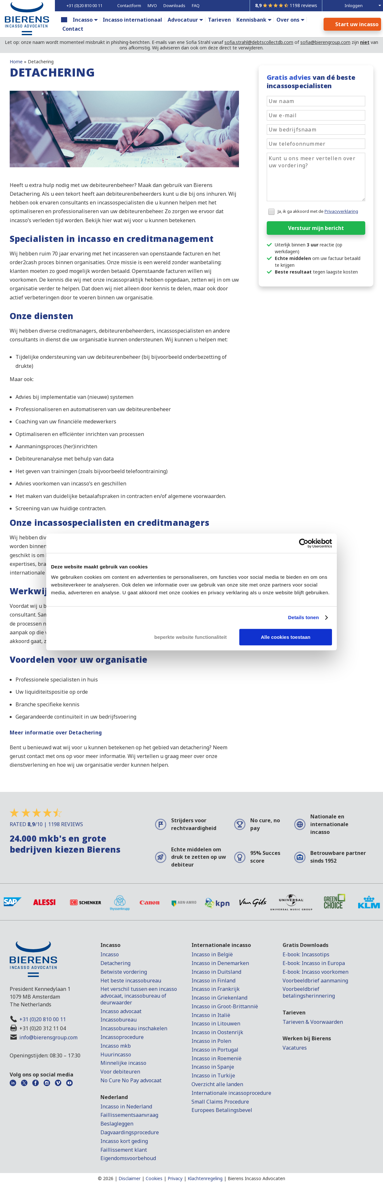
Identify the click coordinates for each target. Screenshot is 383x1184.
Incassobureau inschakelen (133, 1028)
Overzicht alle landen (217, 1084)
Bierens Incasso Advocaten (256, 1178)
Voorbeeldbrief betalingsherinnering (309, 992)
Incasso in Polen (211, 1040)
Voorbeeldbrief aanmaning (315, 980)
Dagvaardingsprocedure (129, 1132)
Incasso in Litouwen (216, 1023)
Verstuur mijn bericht (316, 228)
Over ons (287, 19)
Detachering (115, 963)
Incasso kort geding (124, 1141)
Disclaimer (129, 1178)
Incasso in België (212, 954)
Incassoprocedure (122, 1037)
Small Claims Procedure (220, 1101)
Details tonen (303, 617)
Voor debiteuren (120, 1071)
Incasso (83, 19)
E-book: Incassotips (306, 954)
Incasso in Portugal (215, 1049)
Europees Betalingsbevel (222, 1110)
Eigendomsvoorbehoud (128, 1158)
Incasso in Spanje (213, 1066)
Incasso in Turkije (213, 1075)
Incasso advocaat (120, 1011)
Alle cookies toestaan (285, 637)
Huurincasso (115, 1054)
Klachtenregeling (205, 1178)
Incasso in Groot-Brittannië (225, 1006)
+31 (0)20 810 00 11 (42, 1019)
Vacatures (295, 1047)
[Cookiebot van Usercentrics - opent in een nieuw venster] (303, 543)
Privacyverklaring (341, 211)
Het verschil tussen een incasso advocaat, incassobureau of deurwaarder (138, 995)
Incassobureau (118, 1019)
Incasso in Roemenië (217, 1058)
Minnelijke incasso (123, 1062)
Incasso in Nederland (126, 1106)
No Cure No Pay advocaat (130, 1080)
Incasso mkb (115, 1045)
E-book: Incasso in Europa (314, 963)
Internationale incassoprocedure (231, 1092)
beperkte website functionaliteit (190, 637)
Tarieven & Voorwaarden (313, 1021)
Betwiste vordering (123, 971)
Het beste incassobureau (130, 980)
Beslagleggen (116, 1123)
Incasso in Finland (213, 980)
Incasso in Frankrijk (216, 988)
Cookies (154, 1178)
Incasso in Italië (211, 1015)
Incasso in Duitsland (216, 971)
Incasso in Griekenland (219, 997)
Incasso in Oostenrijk (217, 1032)
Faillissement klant (123, 1149)
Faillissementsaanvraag (129, 1114)
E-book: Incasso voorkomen (315, 971)
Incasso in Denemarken (220, 963)
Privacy (175, 1178)
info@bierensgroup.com (48, 1037)
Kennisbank (251, 19)
